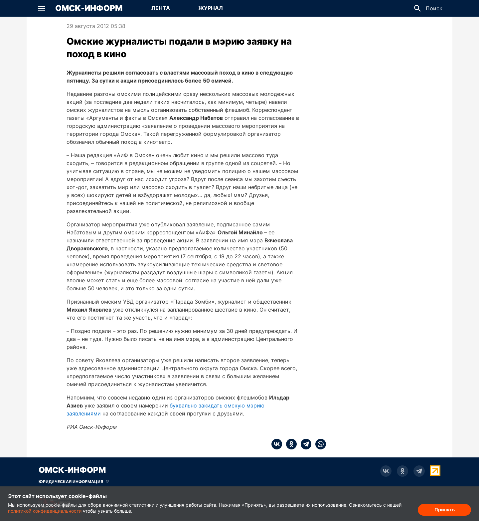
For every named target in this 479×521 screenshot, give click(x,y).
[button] (41, 8)
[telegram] (304, 444)
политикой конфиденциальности (44, 511)
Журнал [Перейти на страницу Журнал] (210, 8)
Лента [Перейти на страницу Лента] (160, 8)
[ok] (289, 444)
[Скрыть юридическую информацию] (73, 482)
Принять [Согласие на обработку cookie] (444, 509)
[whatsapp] (318, 444)
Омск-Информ (88, 8)
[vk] (276, 444)
